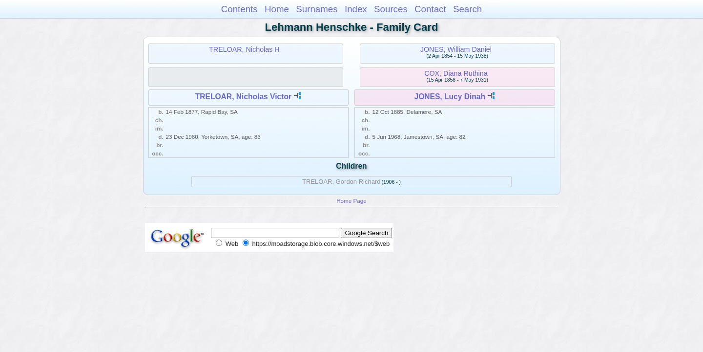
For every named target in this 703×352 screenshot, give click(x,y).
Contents (239, 9)
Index (356, 9)
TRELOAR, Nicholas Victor (243, 96)
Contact (430, 9)
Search (467, 9)
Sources (391, 9)
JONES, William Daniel (456, 49)
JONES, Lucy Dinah (449, 96)
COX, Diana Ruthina (456, 73)
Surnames (316, 9)
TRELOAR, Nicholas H (244, 49)
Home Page (351, 201)
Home (277, 9)
